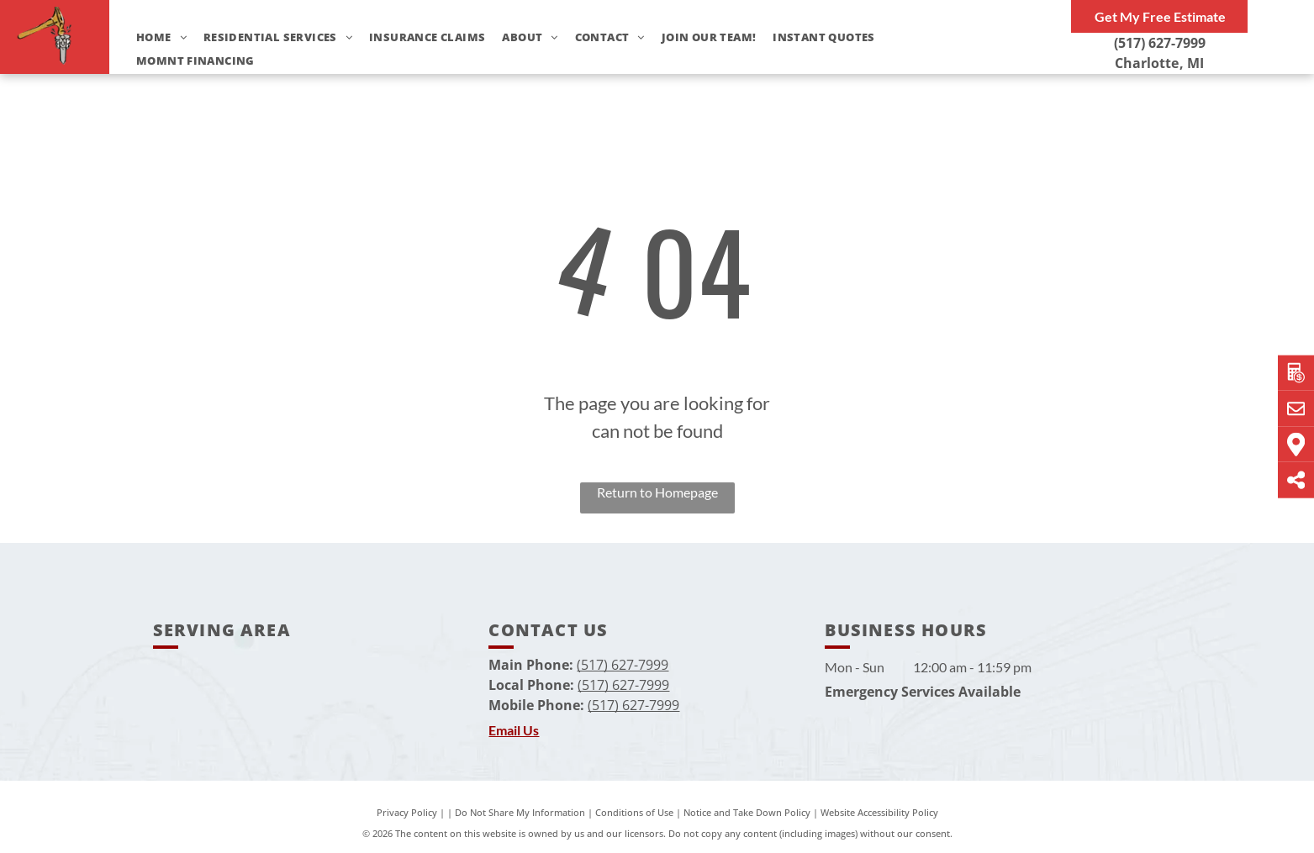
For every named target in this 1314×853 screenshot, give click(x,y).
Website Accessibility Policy (879, 812)
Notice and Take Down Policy (746, 812)
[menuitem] (153, 37)
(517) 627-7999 (1160, 43)
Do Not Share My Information (520, 812)
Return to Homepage (657, 492)
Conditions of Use (634, 812)
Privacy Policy (407, 812)
